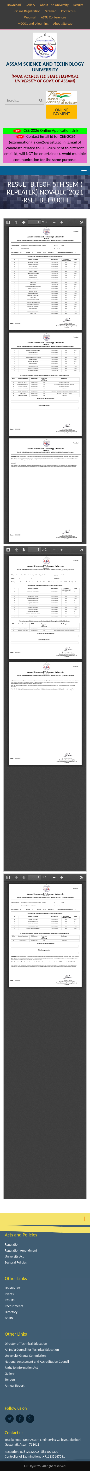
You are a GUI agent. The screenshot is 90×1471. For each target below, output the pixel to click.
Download (14, 5)
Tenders (10, 1380)
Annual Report (14, 1386)
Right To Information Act (21, 1368)
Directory (11, 1312)
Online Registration (27, 11)
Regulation (12, 1244)
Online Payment (61, 111)
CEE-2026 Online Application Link (45, 130)
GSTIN (9, 1318)
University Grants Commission (25, 1356)
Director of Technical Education (26, 1344)
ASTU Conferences (53, 17)
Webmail (30, 17)
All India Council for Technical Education (32, 1350)
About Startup (62, 24)
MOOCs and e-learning (33, 24)
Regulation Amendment (21, 1250)
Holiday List (12, 1288)
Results (78, 5)
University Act (14, 1256)
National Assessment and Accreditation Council (37, 1362)
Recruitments (14, 1306)
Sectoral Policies (16, 1262)
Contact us (68, 11)
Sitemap (50, 11)
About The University (54, 5)
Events (9, 1294)
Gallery (30, 5)
